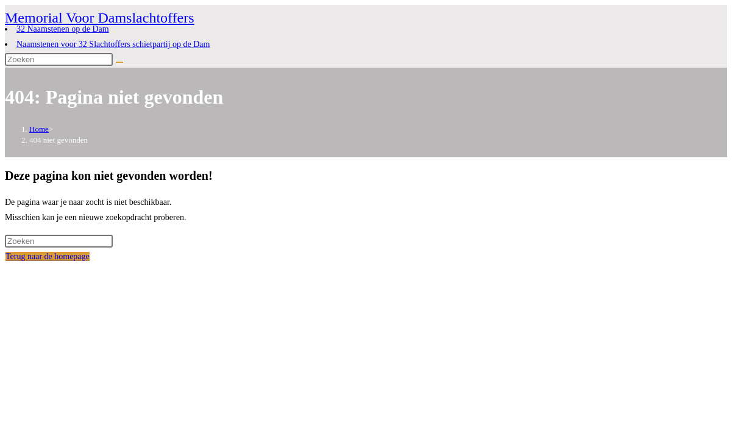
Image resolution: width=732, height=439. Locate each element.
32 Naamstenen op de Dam (62, 29)
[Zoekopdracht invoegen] (59, 59)
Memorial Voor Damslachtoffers (99, 18)
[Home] (39, 129)
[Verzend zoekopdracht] (119, 62)
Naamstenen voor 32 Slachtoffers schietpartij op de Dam (113, 44)
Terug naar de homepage (47, 256)
